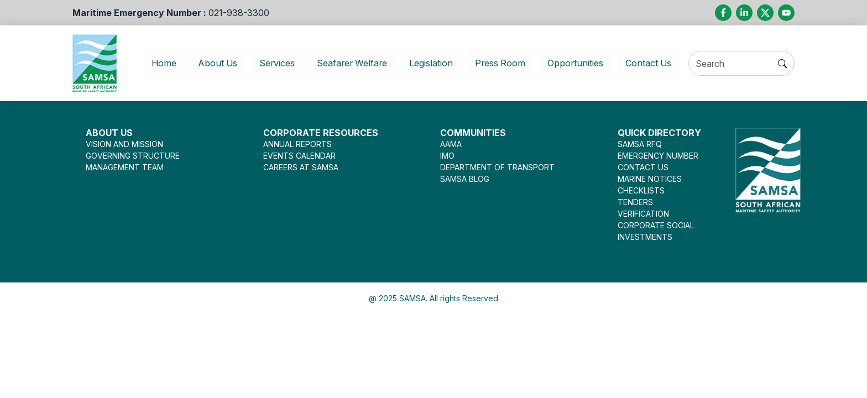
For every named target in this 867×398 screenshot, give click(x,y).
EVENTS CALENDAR (299, 155)
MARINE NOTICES (650, 179)
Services (268, 63)
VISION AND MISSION (124, 144)
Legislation (432, 63)
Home (160, 63)
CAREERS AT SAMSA (300, 167)
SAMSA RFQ (640, 144)
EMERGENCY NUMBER (658, 155)
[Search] (737, 63)
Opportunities (581, 63)
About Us (207, 63)
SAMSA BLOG (464, 179)
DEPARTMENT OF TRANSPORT (497, 167)
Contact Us (657, 63)
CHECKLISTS (641, 190)
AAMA (451, 144)
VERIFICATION (643, 213)
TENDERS (635, 202)
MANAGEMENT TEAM (125, 167)
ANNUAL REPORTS (297, 144)
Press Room (503, 63)
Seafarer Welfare (348, 63)
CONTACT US (643, 167)
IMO (447, 155)
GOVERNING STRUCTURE (133, 155)
